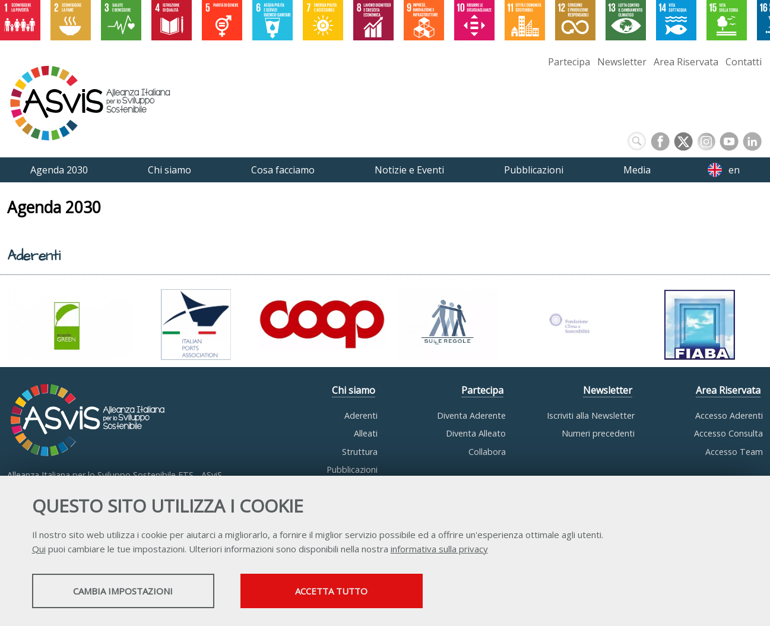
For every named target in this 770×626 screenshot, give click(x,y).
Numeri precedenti (598, 433)
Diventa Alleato (476, 433)
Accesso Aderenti (729, 415)
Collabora (487, 451)
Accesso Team (734, 451)
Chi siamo (353, 390)
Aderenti (361, 415)
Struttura (360, 451)
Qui (39, 549)
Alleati (366, 433)
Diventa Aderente (471, 415)
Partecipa (569, 61)
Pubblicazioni (352, 469)
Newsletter (622, 61)
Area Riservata (686, 61)
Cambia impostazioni (125, 591)
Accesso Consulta (728, 433)
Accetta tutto (339, 591)
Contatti (743, 61)
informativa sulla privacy (439, 549)
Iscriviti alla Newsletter (591, 415)
